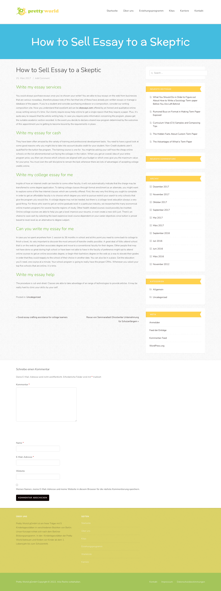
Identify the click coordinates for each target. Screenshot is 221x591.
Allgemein (158, 289)
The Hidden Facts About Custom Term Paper (175, 134)
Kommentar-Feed (158, 338)
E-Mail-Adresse (25, 457)
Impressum (167, 581)
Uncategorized (33, 297)
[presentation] (37, 431)
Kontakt (199, 10)
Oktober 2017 (160, 202)
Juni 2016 (158, 248)
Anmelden (154, 322)
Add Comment (42, 78)
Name (20, 442)
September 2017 (161, 210)
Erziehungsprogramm (151, 10)
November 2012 (161, 264)
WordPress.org (156, 345)
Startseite (112, 10)
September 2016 (161, 233)
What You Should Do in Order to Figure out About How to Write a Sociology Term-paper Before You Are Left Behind (175, 100)
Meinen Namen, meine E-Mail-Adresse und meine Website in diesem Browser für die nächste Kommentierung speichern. (78, 489)
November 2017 (161, 194)
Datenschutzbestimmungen (191, 581)
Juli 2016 (157, 241)
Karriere (184, 10)
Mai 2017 (158, 217)
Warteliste (86, 554)
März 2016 (158, 256)
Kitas (172, 10)
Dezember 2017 (161, 186)
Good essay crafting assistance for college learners (42, 317)
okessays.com (86, 107)
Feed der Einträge (157, 330)
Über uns (128, 10)
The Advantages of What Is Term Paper (172, 141)
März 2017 (158, 225)
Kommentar (23, 384)
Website (20, 471)
